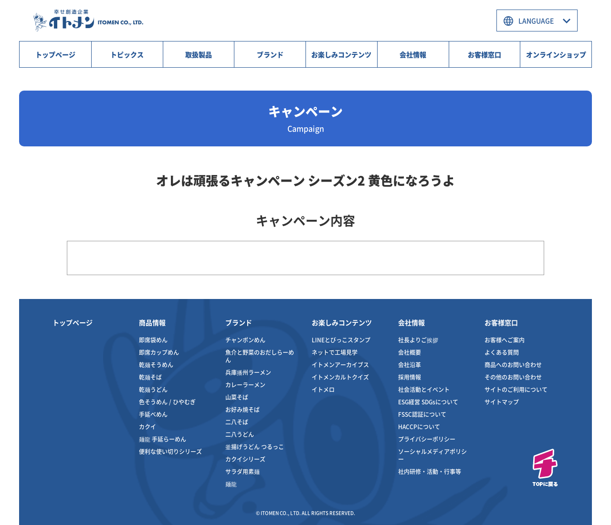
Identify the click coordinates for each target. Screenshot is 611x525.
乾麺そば (150, 377)
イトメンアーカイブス (340, 364)
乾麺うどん (153, 389)
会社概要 (409, 352)
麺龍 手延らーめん (162, 439)
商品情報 (152, 322)
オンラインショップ (556, 54)
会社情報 (413, 54)
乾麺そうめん (156, 364)
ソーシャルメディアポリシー (432, 455)
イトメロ (323, 389)
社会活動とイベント (424, 389)
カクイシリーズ (245, 459)
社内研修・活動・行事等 (429, 471)
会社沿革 (409, 364)
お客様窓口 (484, 54)
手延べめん (153, 414)
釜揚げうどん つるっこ (254, 447)
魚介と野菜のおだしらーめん (259, 356)
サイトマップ (502, 402)
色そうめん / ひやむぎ (167, 402)
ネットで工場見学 (335, 352)
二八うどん (239, 434)
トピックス (127, 54)
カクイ (147, 426)
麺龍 (231, 484)
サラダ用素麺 (242, 471)
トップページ (55, 54)
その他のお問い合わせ (513, 377)
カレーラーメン (245, 385)
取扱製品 (198, 54)
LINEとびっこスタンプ (341, 340)
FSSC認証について (422, 414)
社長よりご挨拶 (418, 340)
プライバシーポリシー (426, 439)
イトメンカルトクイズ (340, 377)
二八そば (236, 422)
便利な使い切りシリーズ (170, 451)
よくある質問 (502, 352)
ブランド (270, 54)
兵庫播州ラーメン (248, 372)
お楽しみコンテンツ (341, 54)
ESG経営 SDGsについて (428, 402)
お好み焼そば (242, 409)
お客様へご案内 (505, 340)
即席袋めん (153, 340)
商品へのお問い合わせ (513, 364)
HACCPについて (419, 426)
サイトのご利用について (516, 389)
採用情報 (409, 377)
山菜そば (236, 397)
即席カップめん (159, 352)
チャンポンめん (245, 340)
